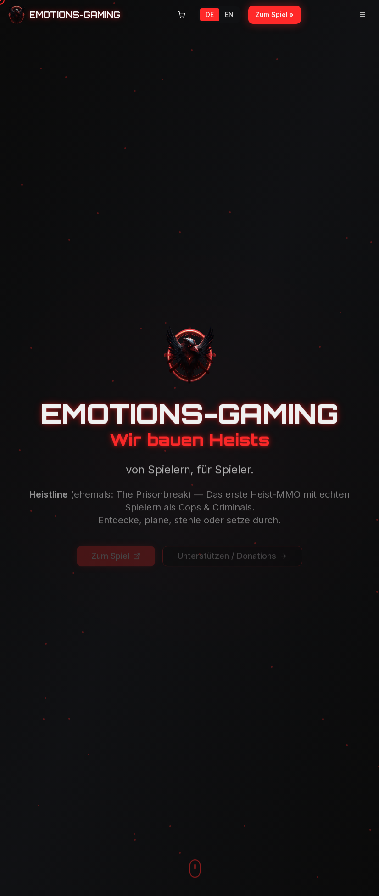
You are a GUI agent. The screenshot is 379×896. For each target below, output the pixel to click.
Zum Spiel (115, 545)
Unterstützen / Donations (232, 545)
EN (229, 14)
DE (210, 14)
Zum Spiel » (275, 14)
